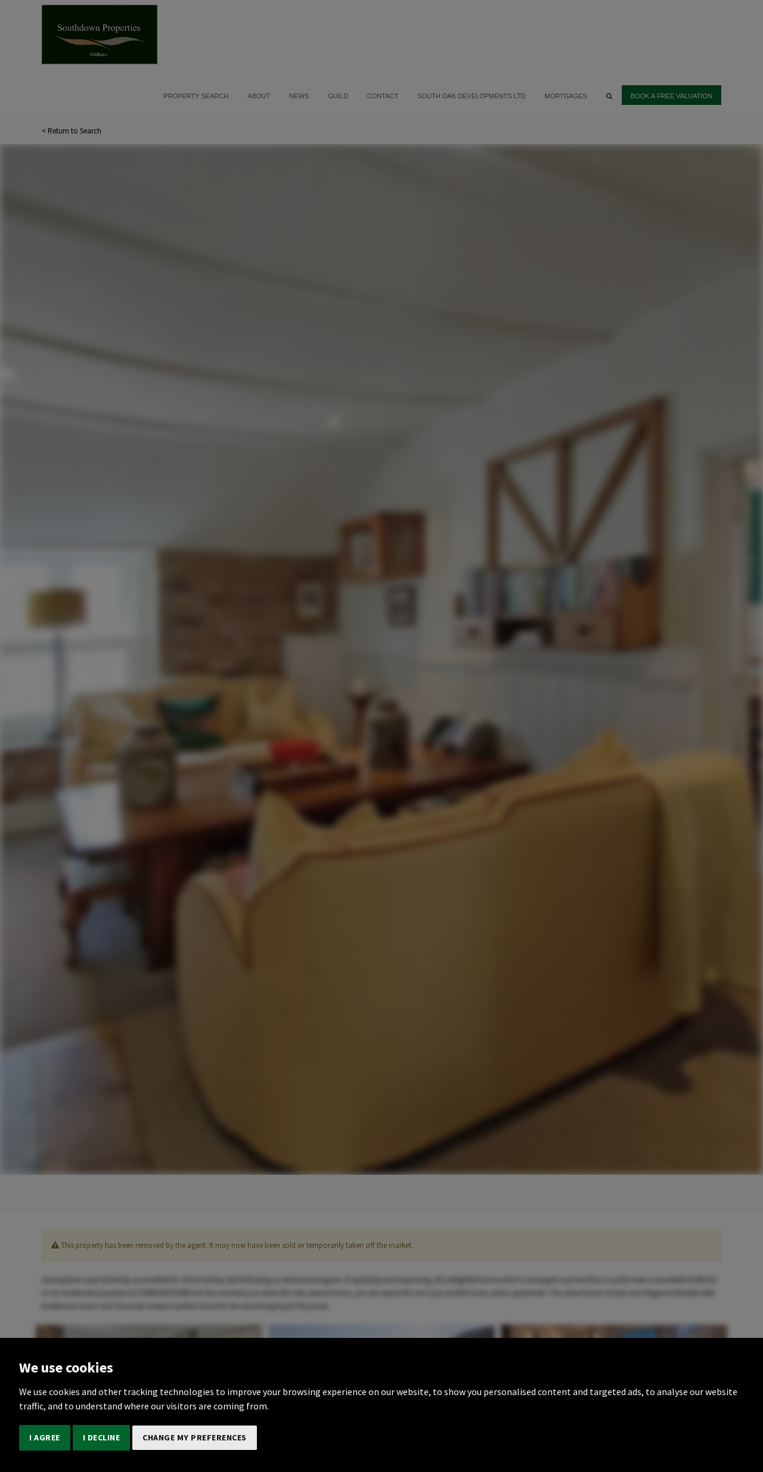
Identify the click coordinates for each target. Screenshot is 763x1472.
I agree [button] (44, 1437)
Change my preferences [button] (194, 1437)
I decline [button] (101, 1437)
